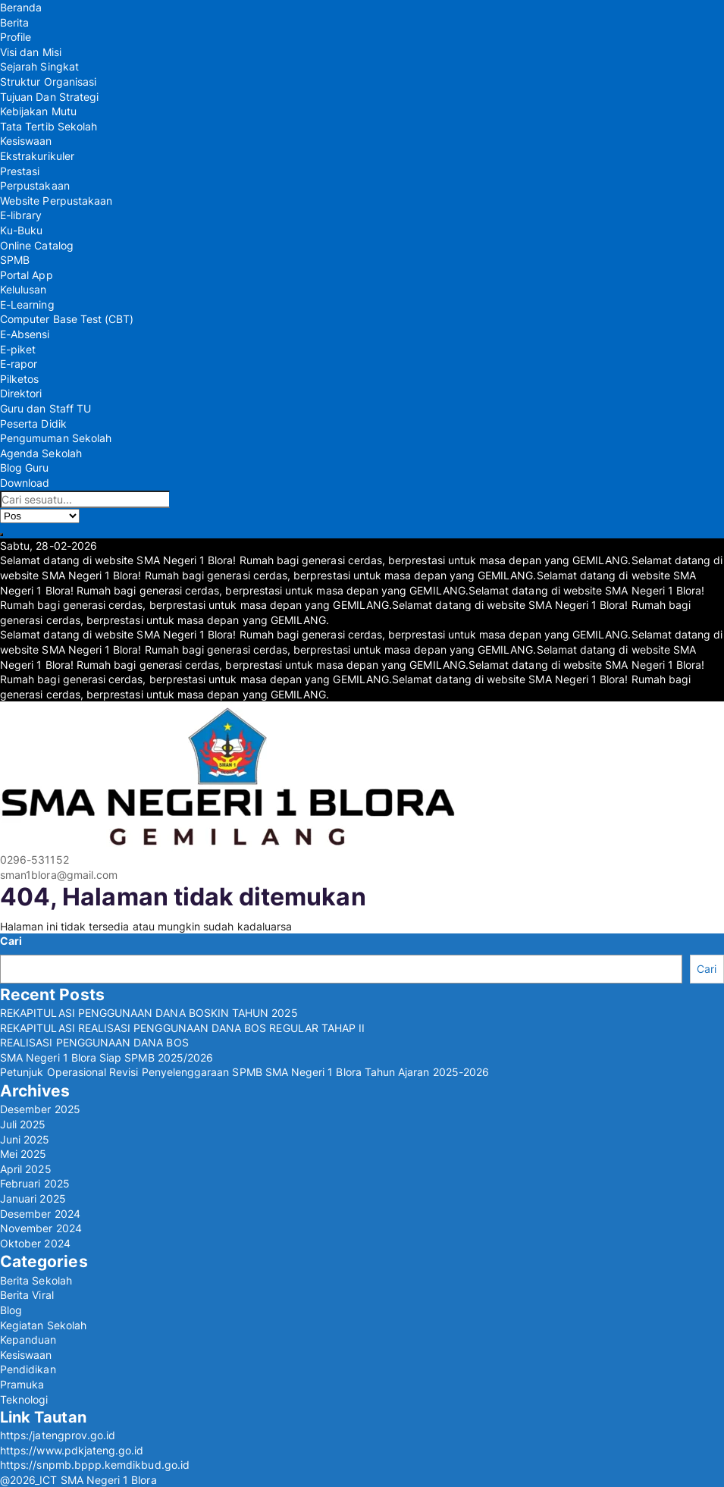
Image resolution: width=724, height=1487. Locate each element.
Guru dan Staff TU (45, 408)
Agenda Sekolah (41, 453)
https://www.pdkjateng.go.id (72, 1450)
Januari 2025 (33, 1198)
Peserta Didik (33, 423)
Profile (15, 36)
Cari (11, 940)
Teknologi (24, 1399)
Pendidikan (28, 1369)
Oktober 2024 (35, 1243)
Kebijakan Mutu (38, 111)
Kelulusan (23, 289)
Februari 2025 (35, 1183)
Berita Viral (27, 1294)
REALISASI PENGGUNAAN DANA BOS (94, 1042)
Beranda (21, 7)
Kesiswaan (26, 140)
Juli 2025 (23, 1124)
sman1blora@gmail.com (59, 874)
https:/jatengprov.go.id (57, 1435)
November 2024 (41, 1228)
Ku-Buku (21, 230)
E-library (21, 215)
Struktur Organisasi (48, 81)
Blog (11, 1309)
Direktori (21, 393)
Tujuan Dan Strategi (49, 96)
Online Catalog (37, 245)
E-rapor (18, 363)
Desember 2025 (40, 1109)
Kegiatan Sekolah (43, 1325)
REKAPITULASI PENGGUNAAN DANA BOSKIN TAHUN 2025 (149, 1012)
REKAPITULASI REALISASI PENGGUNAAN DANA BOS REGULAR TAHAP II (182, 1027)
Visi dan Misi (30, 51)
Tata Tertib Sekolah (48, 126)
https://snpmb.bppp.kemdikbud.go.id (95, 1464)
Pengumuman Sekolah (55, 437)
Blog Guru (24, 467)
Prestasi (19, 171)
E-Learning (27, 304)
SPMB (15, 259)
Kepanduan (28, 1339)
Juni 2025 (25, 1139)
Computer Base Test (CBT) (66, 318)
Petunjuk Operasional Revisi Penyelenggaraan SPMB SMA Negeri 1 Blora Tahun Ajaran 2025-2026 (244, 1071)
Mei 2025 (23, 1153)
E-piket (18, 349)
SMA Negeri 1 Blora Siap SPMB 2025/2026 (106, 1057)
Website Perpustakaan (56, 200)
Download (24, 482)
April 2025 (26, 1168)
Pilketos (19, 378)
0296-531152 (34, 859)
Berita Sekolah (36, 1280)
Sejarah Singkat (39, 66)
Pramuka (22, 1384)
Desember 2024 (40, 1213)
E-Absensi (25, 334)
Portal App (26, 274)
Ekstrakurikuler (37, 155)
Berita (14, 22)
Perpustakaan (35, 185)
